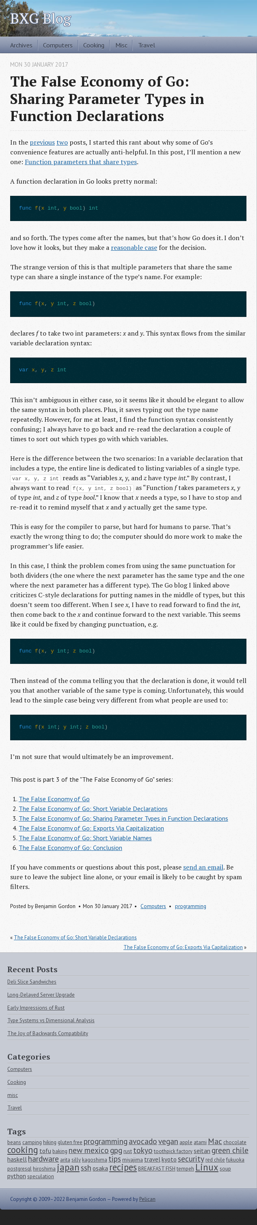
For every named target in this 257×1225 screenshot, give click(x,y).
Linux (206, 1167)
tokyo (143, 1150)
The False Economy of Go (54, 799)
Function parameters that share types (81, 161)
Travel (146, 45)
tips (114, 1158)
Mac (215, 1141)
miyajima (132, 1159)
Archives (21, 45)
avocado (143, 1141)
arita (65, 1159)
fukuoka (235, 1159)
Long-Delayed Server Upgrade (41, 994)
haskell (17, 1159)
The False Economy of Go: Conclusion (70, 847)
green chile (230, 1150)
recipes (123, 1167)
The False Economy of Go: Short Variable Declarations (93, 808)
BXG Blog (40, 18)
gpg (116, 1150)
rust (127, 1151)
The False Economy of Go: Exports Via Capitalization (91, 828)
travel (152, 1159)
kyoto (169, 1159)
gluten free (70, 1142)
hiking (49, 1142)
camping (32, 1142)
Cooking (93, 45)
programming (190, 906)
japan (68, 1167)
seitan (202, 1151)
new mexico (89, 1150)
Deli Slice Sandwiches (31, 981)
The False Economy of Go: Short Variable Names (85, 838)
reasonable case (134, 247)
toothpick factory (173, 1151)
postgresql (19, 1168)
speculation (40, 1176)
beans (14, 1142)
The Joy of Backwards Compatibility (47, 1033)
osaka (100, 1168)
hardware (43, 1158)
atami (200, 1142)
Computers (58, 45)
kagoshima (94, 1159)
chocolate (234, 1142)
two (62, 142)
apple (185, 1142)
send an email (203, 867)
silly (76, 1159)
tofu (45, 1151)
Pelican (147, 1199)
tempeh (185, 1168)
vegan (168, 1141)
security (191, 1158)
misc (12, 1095)
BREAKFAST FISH (156, 1168)
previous (42, 142)
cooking (22, 1150)
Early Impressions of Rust (36, 1007)
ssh (86, 1167)
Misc (121, 45)
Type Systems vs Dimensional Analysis (51, 1020)
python (16, 1176)
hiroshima (44, 1168)
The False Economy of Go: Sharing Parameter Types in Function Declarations (123, 818)
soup (225, 1168)
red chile (215, 1159)
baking (59, 1151)
